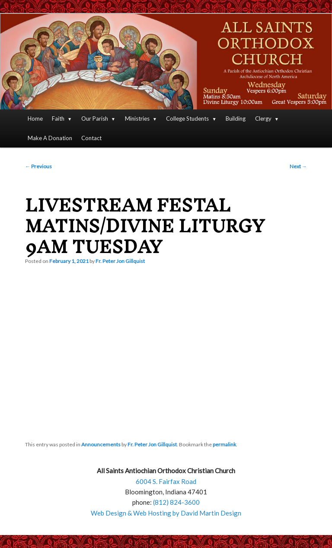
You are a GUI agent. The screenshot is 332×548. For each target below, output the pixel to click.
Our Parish (94, 118)
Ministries (137, 118)
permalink (224, 444)
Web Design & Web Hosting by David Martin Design (166, 513)
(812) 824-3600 (176, 502)
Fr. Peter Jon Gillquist (120, 261)
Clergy (263, 118)
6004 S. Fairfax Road (166, 481)
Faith (58, 118)
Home (35, 118)
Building (236, 118)
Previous (38, 166)
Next (298, 166)
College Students (187, 118)
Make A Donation (50, 138)
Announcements (101, 444)
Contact (91, 138)
